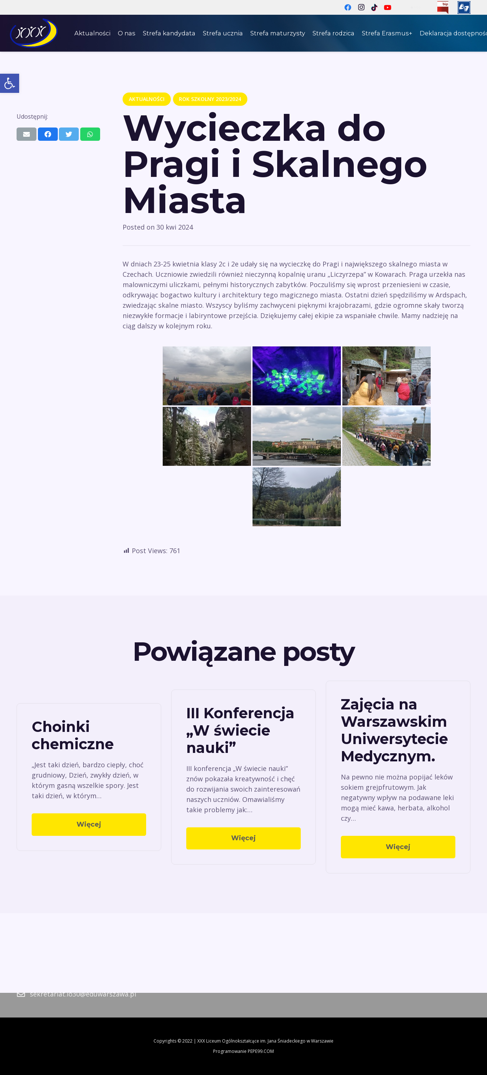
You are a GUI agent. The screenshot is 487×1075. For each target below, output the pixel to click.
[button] (9, 83)
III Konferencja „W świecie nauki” (240, 730)
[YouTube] (387, 7)
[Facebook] (347, 7)
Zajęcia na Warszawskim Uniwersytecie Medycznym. (394, 730)
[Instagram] (361, 7)
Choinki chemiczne (73, 735)
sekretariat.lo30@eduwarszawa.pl (83, 994)
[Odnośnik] (442, 7)
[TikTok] (374, 7)
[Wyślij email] (26, 134)
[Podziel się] (48, 134)
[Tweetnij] (69, 134)
